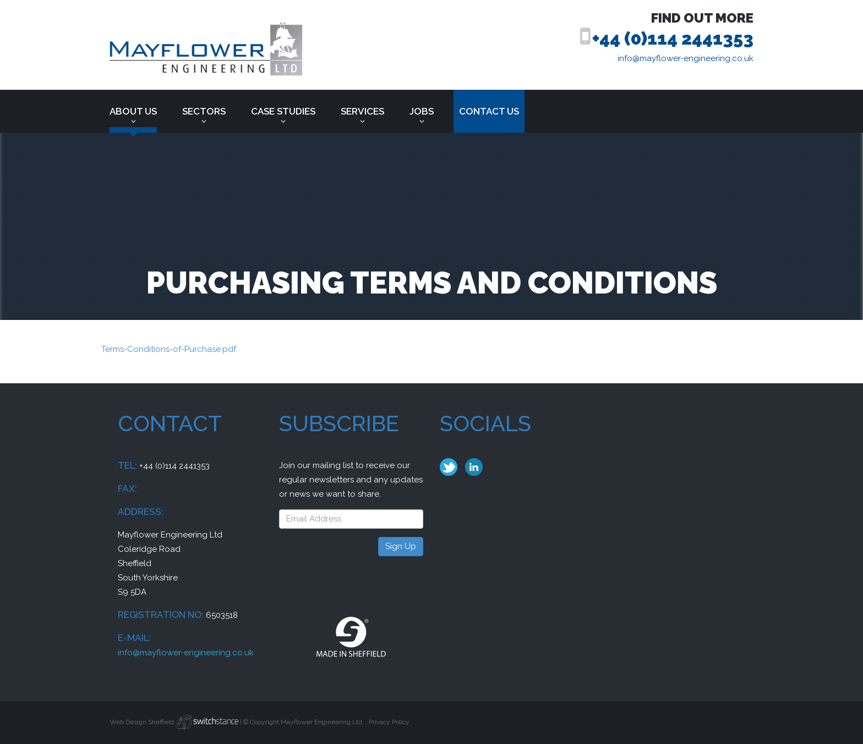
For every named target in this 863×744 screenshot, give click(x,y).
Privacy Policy (389, 722)
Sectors (204, 111)
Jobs (421, 111)
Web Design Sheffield (142, 722)
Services (362, 111)
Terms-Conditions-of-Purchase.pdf (168, 349)
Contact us (489, 111)
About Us (133, 111)
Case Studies (283, 111)
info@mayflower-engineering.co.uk (685, 58)
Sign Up (400, 546)
